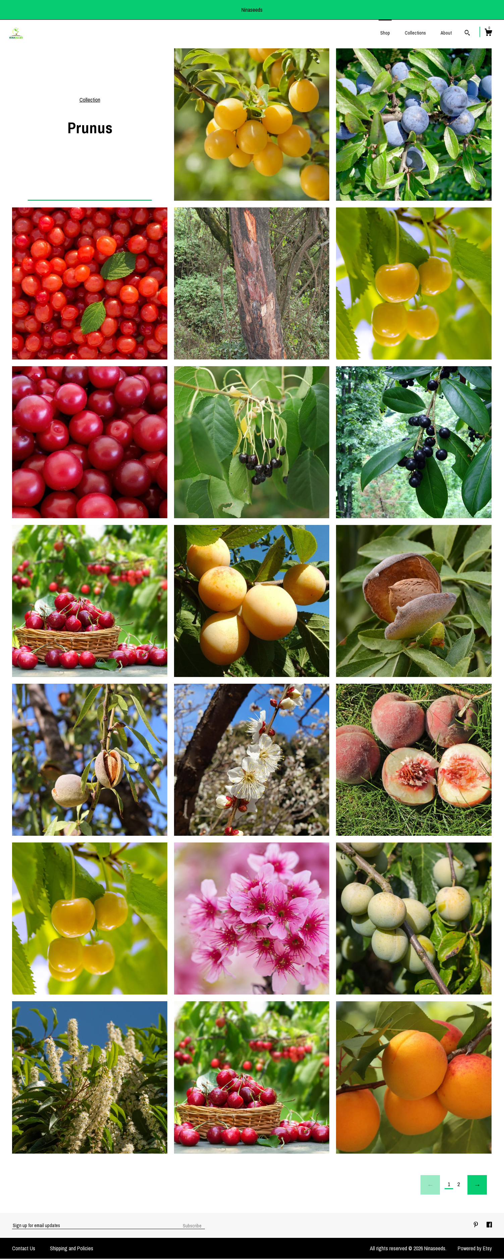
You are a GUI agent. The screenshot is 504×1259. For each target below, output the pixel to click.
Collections (415, 33)
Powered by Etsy (475, 1248)
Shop (385, 33)
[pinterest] (476, 1225)
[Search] (467, 33)
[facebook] (489, 1225)
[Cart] (488, 33)
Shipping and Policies (71, 1248)
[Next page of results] (477, 1185)
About (446, 33)
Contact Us (23, 1248)
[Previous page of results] (430, 1185)
